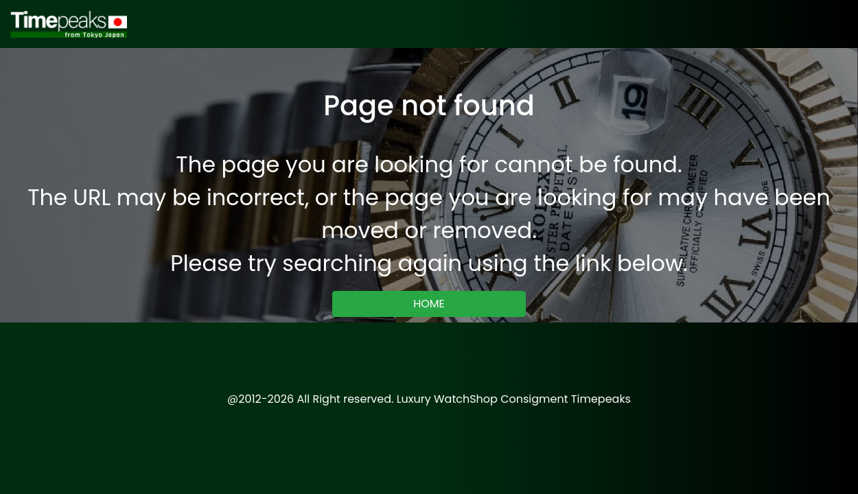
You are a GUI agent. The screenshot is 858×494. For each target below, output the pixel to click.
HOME (429, 303)
